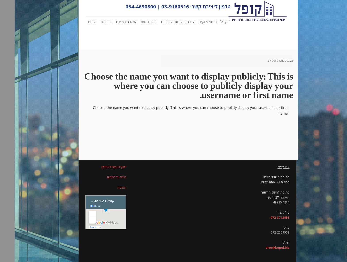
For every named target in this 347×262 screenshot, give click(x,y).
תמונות (107, 187)
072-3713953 (265, 217)
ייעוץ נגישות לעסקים (99, 167)
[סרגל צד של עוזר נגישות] (341, 5)
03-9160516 (160, 6)
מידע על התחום (102, 177)
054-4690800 (126, 6)
